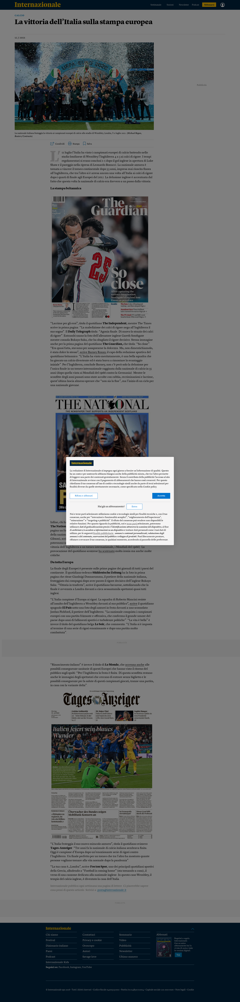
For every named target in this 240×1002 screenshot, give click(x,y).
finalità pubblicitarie (103, 533)
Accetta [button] (161, 496)
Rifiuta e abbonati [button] (84, 496)
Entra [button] (134, 507)
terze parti (132, 524)
